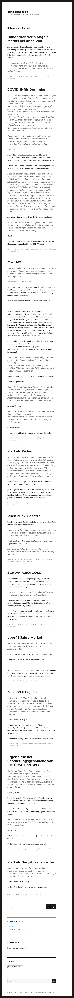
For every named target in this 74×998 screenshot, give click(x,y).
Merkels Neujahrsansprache (30, 862)
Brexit (28, 624)
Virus (32, 76)
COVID (41, 249)
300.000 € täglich (22, 692)
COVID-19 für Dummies (26, 89)
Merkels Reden (19, 451)
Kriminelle (37, 743)
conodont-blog (17, 11)
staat (36, 249)
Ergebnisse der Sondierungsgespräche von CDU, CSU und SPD (30, 761)
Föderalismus (34, 503)
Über (11, 927)
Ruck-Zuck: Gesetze (24, 516)
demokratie (21, 76)
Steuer (32, 895)
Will (36, 76)
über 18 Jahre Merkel (24, 637)
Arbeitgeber (37, 559)
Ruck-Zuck (10, 561)
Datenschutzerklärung (18, 929)
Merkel (28, 76)
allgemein (23, 249)
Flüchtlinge (30, 743)
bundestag (30, 249)
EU (31, 624)
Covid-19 (14, 262)
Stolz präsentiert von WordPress (44, 992)
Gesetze (44, 559)
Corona (32, 438)
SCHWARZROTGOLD (24, 573)
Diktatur (41, 849)
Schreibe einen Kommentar (24, 561)
